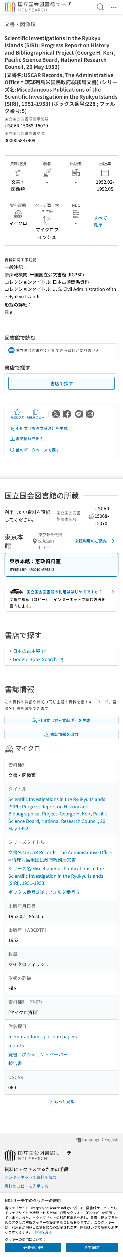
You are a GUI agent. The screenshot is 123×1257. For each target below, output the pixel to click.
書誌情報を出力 (26, 439)
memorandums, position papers (42, 1036)
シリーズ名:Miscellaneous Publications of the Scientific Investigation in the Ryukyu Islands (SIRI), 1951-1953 (56, 875)
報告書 (15, 1063)
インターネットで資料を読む (31, 1177)
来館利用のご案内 (96, 541)
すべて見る (100, 220)
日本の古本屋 (30, 650)
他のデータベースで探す (34, 450)
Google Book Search (38, 659)
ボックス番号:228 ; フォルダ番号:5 (43, 892)
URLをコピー (35, 414)
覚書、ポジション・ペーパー (38, 1054)
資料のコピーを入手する (27, 1186)
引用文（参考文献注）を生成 (38, 428)
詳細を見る (43, 1231)
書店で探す (61, 383)
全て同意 (92, 1247)
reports (16, 1045)
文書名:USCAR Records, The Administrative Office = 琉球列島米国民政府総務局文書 (60, 856)
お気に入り (17, 414)
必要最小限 (33, 1247)
